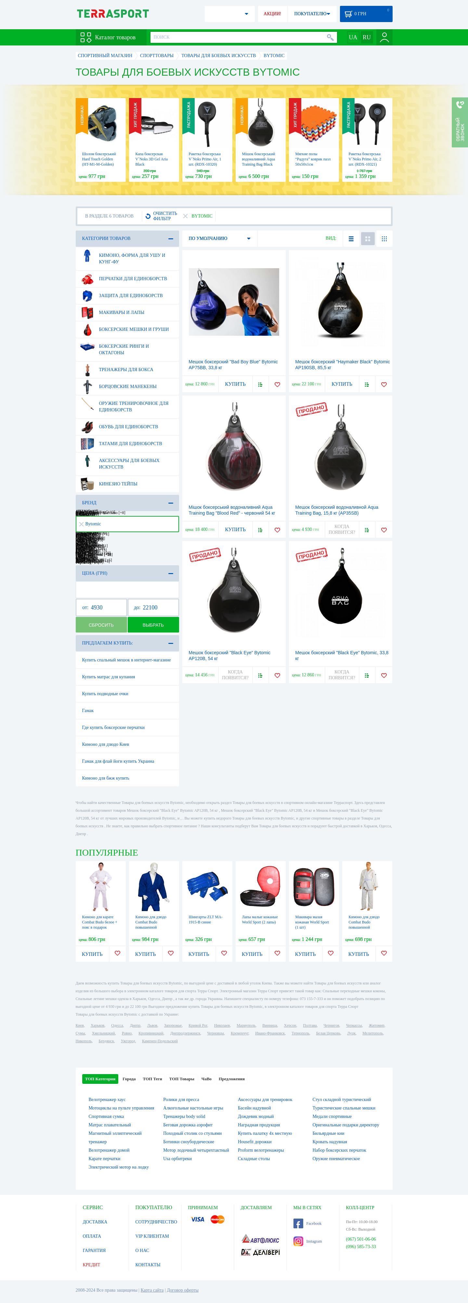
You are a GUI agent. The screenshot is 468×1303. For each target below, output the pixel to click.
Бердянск (106, 1041)
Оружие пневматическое (336, 1158)
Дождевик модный (256, 1116)
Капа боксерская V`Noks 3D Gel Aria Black (152, 159)
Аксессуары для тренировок (265, 1099)
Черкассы (354, 1025)
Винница (269, 1025)
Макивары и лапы (112, 312)
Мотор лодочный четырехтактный (196, 1150)
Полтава (310, 1025)
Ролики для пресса (181, 1099)
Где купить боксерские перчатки (113, 727)
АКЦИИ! (272, 13)
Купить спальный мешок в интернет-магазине (126, 660)
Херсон (290, 1025)
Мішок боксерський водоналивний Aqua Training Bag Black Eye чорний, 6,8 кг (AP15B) (258, 164)
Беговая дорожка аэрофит (188, 1124)
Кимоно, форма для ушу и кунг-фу (122, 256)
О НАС (142, 1250)
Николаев (222, 1025)
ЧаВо (207, 1078)
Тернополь (300, 1033)
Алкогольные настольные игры (193, 1108)
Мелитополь (372, 1033)
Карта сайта (152, 1290)
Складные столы (254, 1158)
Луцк (351, 1033)
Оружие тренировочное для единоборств (124, 404)
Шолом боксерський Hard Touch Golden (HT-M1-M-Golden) (99, 159)
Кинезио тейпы (109, 484)
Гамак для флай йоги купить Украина (118, 761)
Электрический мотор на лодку (119, 1167)
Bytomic (90, 523)
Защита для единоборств (121, 295)
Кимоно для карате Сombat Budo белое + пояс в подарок (100, 922)
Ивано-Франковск (270, 1033)
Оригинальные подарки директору (346, 1124)
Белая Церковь (328, 1033)
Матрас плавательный (110, 1124)
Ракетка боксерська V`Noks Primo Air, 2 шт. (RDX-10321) (365, 159)
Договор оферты (183, 1290)
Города (129, 1078)
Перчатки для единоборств (123, 278)
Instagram (307, 1241)
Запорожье (173, 1025)
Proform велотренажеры (261, 1150)
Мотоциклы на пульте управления (121, 1108)
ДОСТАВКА (95, 1222)
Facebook (307, 1223)
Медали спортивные (332, 1116)
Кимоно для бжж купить (105, 778)
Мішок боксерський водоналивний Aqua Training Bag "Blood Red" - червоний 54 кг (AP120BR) (232, 513)
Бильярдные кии (328, 1133)
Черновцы (215, 1033)
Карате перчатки (105, 1158)
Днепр (135, 1025)
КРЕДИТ (91, 1264)
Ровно (127, 1033)
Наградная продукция (259, 1124)
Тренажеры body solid (184, 1116)
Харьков (97, 1025)
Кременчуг (239, 1033)
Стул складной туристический (342, 1099)
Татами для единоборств (121, 443)
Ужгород (128, 1041)
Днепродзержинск (185, 1033)
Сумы (80, 1033)
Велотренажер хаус (107, 1099)
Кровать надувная (330, 1141)
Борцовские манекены (118, 386)
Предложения (232, 1078)
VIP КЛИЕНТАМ (152, 1236)
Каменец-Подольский (160, 1041)
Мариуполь (246, 1025)
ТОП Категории (100, 1078)
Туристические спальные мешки (344, 1108)
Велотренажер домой (109, 1150)
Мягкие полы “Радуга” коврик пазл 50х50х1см (313, 159)
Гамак (88, 710)
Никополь (84, 1041)
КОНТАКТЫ (148, 1264)
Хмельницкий (103, 1033)
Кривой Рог (197, 1025)
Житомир (376, 1025)
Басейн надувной (254, 1108)
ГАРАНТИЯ (94, 1250)
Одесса (117, 1025)
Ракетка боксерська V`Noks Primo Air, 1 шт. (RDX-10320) (205, 159)
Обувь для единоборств (119, 427)
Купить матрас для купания (108, 676)
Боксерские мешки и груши (124, 329)
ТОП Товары (181, 1078)
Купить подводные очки (105, 693)
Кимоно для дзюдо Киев (105, 744)
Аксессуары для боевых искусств (120, 461)
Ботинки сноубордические (188, 1141)
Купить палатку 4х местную (265, 1133)
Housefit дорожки (254, 1141)
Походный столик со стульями (192, 1133)
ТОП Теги (152, 1078)
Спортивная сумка (106, 1116)
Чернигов (331, 1025)
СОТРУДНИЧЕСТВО (156, 1222)
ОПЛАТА (92, 1236)
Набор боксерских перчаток (339, 1150)
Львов (152, 1025)
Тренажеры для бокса (116, 369)
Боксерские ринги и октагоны (114, 347)
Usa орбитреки (177, 1158)
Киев (80, 1025)
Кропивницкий (150, 1033)
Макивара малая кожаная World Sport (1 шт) (312, 922)
